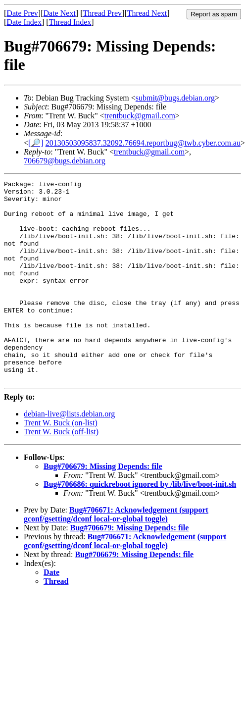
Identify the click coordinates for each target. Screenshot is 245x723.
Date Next (60, 13)
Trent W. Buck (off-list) (61, 471)
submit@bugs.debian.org (175, 98)
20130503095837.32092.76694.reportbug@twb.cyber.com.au (143, 143)
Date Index (24, 22)
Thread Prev (102, 13)
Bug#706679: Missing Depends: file (103, 506)
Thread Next (147, 13)
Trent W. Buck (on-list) (61, 463)
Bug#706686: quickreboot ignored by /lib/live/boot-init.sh (140, 524)
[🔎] (36, 143)
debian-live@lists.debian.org (69, 454)
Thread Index (70, 22)
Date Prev (22, 13)
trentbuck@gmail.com (139, 115)
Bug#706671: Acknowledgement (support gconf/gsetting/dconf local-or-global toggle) (116, 554)
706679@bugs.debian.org (64, 160)
